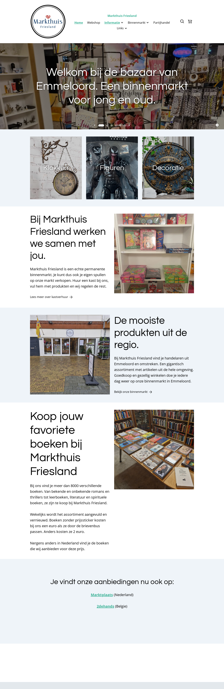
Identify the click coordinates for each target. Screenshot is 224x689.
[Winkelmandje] (190, 21)
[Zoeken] (182, 21)
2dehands (105, 606)
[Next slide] (129, 125)
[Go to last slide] (94, 125)
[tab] (101, 125)
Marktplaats (102, 594)
